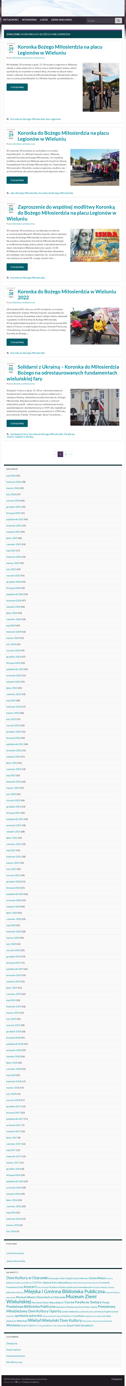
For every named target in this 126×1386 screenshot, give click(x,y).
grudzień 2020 (13, 881)
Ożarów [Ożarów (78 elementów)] (69, 1302)
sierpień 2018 (13, 1056)
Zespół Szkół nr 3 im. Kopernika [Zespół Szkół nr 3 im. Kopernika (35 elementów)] (52, 1325)
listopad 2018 (13, 1037)
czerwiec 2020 (13, 919)
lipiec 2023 (11, 688)
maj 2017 (11, 1150)
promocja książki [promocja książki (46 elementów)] (102, 1311)
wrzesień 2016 (13, 1187)
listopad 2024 (13, 588)
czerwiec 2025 (13, 544)
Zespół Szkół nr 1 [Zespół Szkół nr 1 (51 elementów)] (29, 1325)
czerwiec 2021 (13, 844)
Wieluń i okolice (63, 3)
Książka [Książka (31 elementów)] (96, 1287)
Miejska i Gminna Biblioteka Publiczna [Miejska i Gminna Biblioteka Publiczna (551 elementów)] (64, 1291)
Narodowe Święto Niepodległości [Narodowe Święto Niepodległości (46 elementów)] (48, 1302)
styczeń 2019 (13, 1025)
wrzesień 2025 (13, 525)
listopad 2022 (13, 737)
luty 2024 (11, 644)
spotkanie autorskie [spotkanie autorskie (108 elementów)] (28, 1315)
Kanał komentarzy (15, 1355)
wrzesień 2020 (13, 900)
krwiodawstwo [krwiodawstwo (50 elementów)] (85, 1287)
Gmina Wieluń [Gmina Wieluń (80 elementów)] (97, 1278)
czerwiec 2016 (13, 1206)
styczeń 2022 (13, 800)
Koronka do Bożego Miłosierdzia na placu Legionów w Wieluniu (63, 136)
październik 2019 (14, 969)
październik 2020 (14, 894)
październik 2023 (14, 669)
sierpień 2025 (13, 531)
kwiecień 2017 (13, 1156)
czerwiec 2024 (13, 619)
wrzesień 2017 (13, 1125)
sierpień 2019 (13, 981)
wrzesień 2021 (13, 825)
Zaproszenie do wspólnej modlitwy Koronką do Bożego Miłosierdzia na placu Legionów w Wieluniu (61, 213)
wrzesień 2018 (13, 1050)
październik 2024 (14, 594)
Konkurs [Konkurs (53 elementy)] (54, 1287)
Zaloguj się (11, 1343)
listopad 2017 (13, 1112)
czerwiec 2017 (13, 1143)
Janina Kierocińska (15, 1261)
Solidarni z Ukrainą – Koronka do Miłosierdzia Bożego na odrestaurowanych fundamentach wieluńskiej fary (63, 372)
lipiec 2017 (11, 1137)
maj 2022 (11, 775)
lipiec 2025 (11, 538)
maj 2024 (11, 625)
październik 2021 (14, 819)
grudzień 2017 (13, 1106)
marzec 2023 (12, 712)
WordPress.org (14, 1362)
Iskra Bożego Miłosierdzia (24, 193)
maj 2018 (11, 1075)
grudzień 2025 (13, 506)
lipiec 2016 (11, 1200)
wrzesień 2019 (13, 975)
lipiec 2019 (11, 987)
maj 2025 (11, 550)
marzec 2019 (12, 1012)
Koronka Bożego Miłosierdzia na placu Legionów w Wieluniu (60, 50)
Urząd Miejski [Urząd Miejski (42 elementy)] (78, 1316)
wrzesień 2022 (13, 750)
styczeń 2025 (13, 575)
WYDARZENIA (29, 19)
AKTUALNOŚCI (11, 19)
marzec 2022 (12, 787)
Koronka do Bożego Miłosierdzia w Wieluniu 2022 (67, 294)
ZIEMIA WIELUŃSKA (61, 19)
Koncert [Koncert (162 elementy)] (30, 1287)
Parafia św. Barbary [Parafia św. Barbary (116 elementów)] (88, 1302)
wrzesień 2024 (13, 600)
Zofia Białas (17, 58)
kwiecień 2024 (13, 631)
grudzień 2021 (13, 806)
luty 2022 (11, 794)
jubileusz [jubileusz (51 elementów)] (67, 1282)
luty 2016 (11, 1231)
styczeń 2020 (13, 950)
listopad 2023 (13, 663)
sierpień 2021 (13, 831)
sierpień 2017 (13, 1131)
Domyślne (28, 58)
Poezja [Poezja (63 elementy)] (105, 1302)
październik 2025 (14, 519)
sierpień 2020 (13, 906)
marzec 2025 (12, 563)
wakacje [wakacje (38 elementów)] (89, 1316)
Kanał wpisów (13, 1349)
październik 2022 (14, 744)
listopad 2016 (13, 1175)
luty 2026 (11, 494)
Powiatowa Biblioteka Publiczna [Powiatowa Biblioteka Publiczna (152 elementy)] (30, 1306)
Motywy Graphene (31, 1382)
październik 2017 (14, 1118)
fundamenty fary (19, 434)
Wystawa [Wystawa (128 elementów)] (13, 1325)
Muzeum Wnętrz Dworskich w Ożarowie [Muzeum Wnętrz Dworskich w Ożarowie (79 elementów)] (40, 1297)
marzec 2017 (12, 1162)
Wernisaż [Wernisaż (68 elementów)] (22, 1320)
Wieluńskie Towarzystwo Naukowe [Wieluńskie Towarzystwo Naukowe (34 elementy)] (97, 1321)
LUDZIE (44, 19)
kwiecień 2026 (13, 481)
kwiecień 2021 (13, 856)
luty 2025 (11, 569)
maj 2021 (11, 850)
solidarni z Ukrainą (24, 436)
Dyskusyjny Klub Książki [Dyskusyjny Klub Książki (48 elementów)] (60, 1278)
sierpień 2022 (13, 756)
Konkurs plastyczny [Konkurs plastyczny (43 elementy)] (68, 1287)
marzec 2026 (12, 488)
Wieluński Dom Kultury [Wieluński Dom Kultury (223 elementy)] (62, 1320)
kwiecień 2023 (13, 706)
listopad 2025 (13, 513)
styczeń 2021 (13, 875)
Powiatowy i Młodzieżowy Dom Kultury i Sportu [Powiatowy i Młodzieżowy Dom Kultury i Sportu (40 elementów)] (76, 1307)
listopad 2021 (13, 812)
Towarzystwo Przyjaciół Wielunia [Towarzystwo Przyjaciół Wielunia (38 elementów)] (57, 1316)
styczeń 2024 (13, 650)
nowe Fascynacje (15, 1253)
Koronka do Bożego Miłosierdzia (27, 119)
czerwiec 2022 (13, 769)
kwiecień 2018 (13, 1081)
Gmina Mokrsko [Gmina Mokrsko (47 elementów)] (80, 1278)
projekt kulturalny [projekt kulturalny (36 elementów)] (86, 1311)
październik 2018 (14, 1043)
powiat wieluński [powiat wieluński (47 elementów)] (70, 1311)
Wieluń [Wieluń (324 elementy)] (35, 1320)
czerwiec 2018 (13, 1068)
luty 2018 (11, 1093)
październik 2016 (14, 1181)
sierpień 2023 (13, 681)
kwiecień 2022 (13, 781)
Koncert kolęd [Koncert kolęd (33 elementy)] (43, 1287)
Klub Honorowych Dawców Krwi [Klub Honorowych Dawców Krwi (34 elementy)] (86, 1283)
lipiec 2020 (11, 912)
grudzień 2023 (13, 656)
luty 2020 (11, 944)
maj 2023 (11, 700)
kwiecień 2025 (13, 556)
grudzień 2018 (13, 1031)
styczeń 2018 (13, 1100)
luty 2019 (11, 1019)
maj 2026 (11, 475)
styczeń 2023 (13, 725)
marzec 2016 (12, 1225)
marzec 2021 (12, 862)
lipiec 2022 (11, 762)
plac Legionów (53, 119)
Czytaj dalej (17, 87)
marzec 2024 (12, 638)
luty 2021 (11, 869)
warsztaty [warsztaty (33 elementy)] (97, 1316)
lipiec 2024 (11, 613)
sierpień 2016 (13, 1193)
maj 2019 (11, 1000)
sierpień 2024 (13, 606)
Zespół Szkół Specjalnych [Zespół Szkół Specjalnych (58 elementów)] (79, 1325)
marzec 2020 (12, 937)
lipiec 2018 (11, 1062)
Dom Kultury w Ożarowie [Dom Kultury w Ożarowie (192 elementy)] (27, 1278)
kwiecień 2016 (13, 1218)
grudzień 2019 (13, 956)
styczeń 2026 (13, 500)
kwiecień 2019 (13, 1006)
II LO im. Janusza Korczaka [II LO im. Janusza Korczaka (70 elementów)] (47, 1282)
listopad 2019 (13, 962)
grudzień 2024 (13, 581)
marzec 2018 (12, 1087)
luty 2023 (11, 719)
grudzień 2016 (13, 1168)
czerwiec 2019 (13, 994)
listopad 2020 (13, 887)
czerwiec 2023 (13, 694)
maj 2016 (11, 1212)
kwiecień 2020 (13, 931)
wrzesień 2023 (13, 675)
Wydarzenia (39, 58)
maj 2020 (11, 925)
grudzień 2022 (13, 731)
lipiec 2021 (11, 837)
